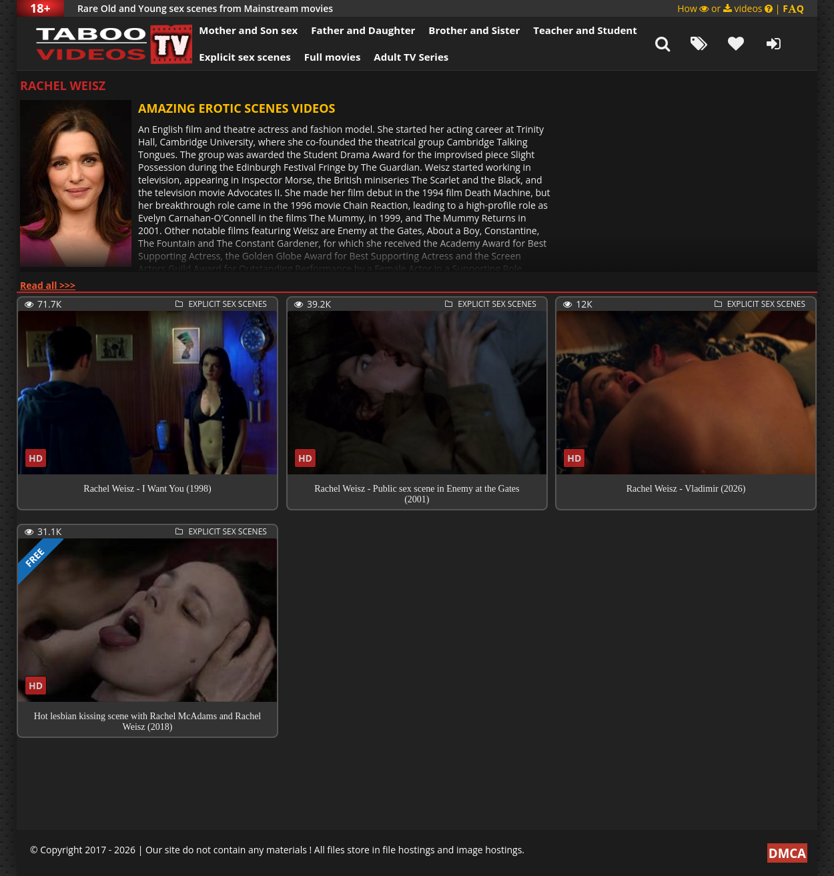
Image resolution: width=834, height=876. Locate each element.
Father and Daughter (354, 30)
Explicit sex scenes (236, 56)
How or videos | (740, 8)
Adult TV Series (402, 56)
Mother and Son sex (239, 30)
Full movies (324, 56)
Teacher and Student (576, 30)
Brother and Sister (465, 30)
